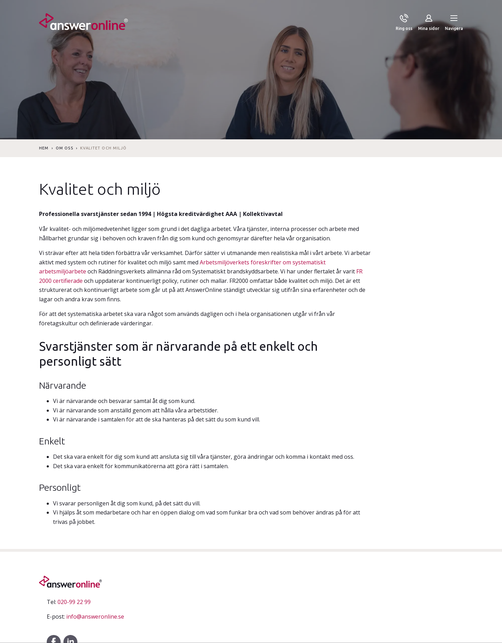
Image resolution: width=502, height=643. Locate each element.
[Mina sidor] (428, 23)
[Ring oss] (404, 23)
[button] (454, 23)
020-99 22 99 (69, 602)
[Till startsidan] (83, 23)
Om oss (64, 148)
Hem (43, 148)
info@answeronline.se (85, 616)
